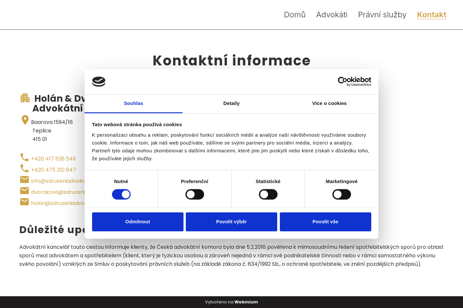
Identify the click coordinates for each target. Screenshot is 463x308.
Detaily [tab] (231, 103)
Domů (295, 14)
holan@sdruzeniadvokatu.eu (67, 203)
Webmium (246, 302)
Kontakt (431, 14)
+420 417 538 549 (53, 159)
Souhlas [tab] (133, 103)
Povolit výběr (231, 221)
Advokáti (331, 14)
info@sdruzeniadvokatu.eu (64, 181)
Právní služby (382, 14)
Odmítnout (137, 221)
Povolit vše (325, 221)
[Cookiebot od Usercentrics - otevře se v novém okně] (342, 82)
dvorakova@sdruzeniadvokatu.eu (73, 192)
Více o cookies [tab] (329, 103)
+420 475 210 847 (53, 170)
